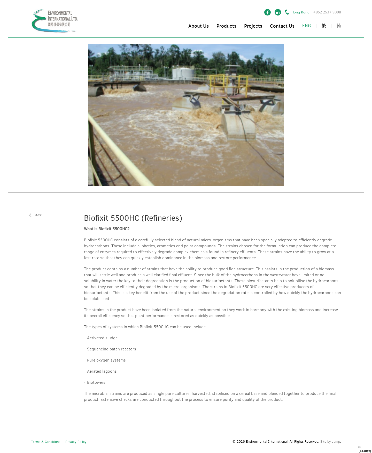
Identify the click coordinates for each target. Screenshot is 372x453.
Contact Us (282, 26)
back (38, 215)
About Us (198, 26)
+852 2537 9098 (327, 12)
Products (226, 26)
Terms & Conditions (45, 442)
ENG (306, 26)
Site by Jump (330, 441)
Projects (253, 26)
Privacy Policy (76, 442)
